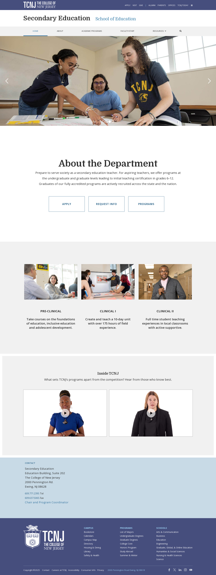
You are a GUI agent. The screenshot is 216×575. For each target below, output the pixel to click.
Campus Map (90, 539)
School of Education (115, 19)
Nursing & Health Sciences (169, 555)
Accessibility (73, 570)
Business (160, 535)
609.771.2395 (32, 493)
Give (141, 5)
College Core (126, 543)
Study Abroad (126, 551)
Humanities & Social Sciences (170, 551)
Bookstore (89, 532)
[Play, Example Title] (65, 413)
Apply (127, 5)
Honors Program (128, 547)
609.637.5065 (32, 498)
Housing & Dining (92, 547)
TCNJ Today (183, 5)
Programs (146, 204)
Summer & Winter (128, 555)
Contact (45, 570)
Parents (162, 5)
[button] (191, 5)
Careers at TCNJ (59, 570)
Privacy (100, 570)
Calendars (88, 535)
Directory (88, 543)
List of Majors (127, 532)
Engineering (162, 543)
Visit (135, 5)
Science (160, 559)
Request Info (106, 204)
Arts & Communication (167, 532)
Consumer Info (88, 570)
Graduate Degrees (129, 539)
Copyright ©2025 (31, 570)
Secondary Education (56, 18)
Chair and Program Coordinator (46, 502)
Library (87, 551)
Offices (171, 5)
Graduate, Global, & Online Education (174, 547)
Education (161, 539)
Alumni (151, 5)
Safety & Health (91, 555)
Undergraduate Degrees (131, 535)
